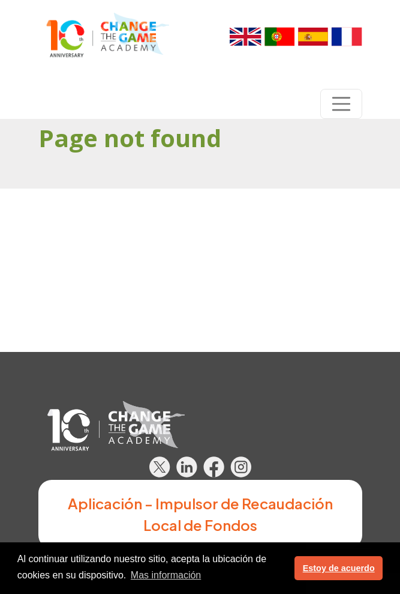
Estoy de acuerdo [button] (339, 568)
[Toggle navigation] (341, 104)
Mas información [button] (166, 575)
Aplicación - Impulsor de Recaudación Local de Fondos (200, 514)
